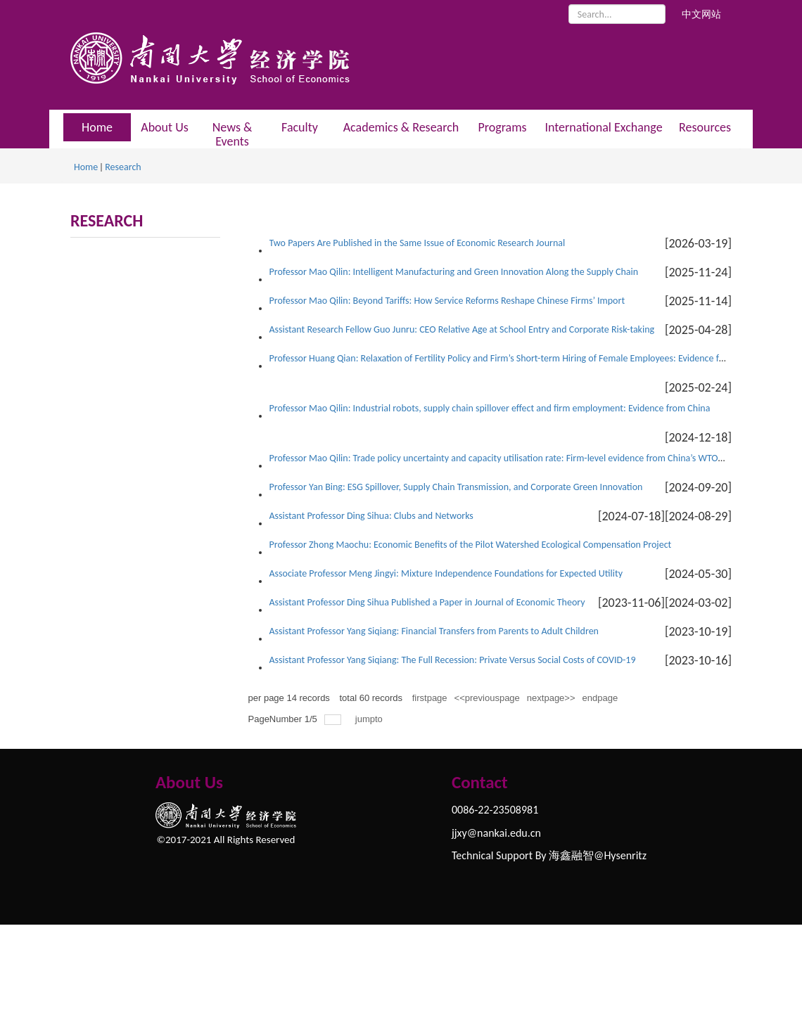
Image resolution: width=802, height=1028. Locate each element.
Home (86, 167)
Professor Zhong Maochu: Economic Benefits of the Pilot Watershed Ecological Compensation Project (470, 545)
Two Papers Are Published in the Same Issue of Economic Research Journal (417, 243)
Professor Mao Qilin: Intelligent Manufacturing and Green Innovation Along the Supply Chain (454, 272)
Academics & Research (401, 127)
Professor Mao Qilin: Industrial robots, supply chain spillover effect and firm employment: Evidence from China (490, 408)
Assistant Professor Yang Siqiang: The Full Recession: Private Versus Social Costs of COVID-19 (452, 660)
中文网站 (701, 14)
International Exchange (603, 127)
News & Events (232, 134)
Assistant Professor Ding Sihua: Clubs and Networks (371, 516)
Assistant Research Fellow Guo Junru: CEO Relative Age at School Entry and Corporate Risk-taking (462, 329)
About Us (165, 127)
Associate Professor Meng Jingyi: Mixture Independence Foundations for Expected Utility (446, 573)
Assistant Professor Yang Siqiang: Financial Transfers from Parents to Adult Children (434, 631)
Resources (705, 127)
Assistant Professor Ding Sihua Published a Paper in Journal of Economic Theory (427, 602)
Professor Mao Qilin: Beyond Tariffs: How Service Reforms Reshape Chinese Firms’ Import (447, 301)
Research (123, 167)
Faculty (299, 127)
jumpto (370, 719)
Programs (502, 127)
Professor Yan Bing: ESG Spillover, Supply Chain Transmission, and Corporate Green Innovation (456, 487)
